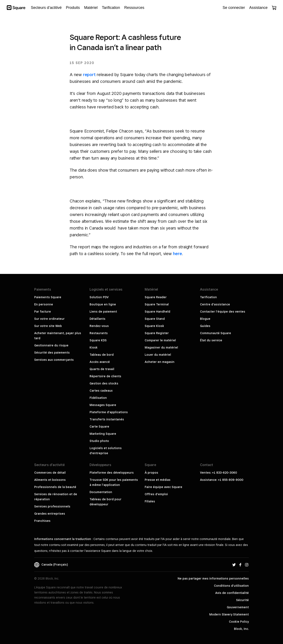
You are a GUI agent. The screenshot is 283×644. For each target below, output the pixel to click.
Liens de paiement (103, 311)
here (177, 253)
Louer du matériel (158, 354)
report (89, 74)
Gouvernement (238, 607)
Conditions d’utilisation (231, 585)
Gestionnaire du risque (51, 345)
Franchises (42, 520)
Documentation (101, 492)
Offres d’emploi (156, 494)
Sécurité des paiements (52, 352)
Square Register (157, 333)
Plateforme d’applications (109, 412)
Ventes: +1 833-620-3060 (218, 472)
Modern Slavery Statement (229, 614)
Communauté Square (215, 333)
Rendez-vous (99, 326)
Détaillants (97, 318)
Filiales (150, 501)
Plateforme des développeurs (112, 472)
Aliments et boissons (50, 479)
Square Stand (155, 318)
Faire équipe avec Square (163, 487)
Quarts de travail (102, 369)
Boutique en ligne (103, 304)
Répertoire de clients (105, 376)
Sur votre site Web (48, 326)
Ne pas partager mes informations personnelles (213, 578)
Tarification (208, 297)
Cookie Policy (239, 621)
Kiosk (94, 347)
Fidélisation (98, 397)
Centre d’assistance (215, 304)
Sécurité (242, 600)
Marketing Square (103, 433)
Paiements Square (47, 297)
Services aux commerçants (54, 359)
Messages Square (103, 405)
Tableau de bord (102, 354)
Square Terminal (157, 304)
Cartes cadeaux (101, 390)
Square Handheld (157, 311)
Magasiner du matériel (161, 347)
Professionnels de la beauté (55, 487)
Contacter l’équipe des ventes (222, 311)
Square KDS (98, 340)
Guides (205, 326)
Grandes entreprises (49, 513)
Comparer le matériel (160, 340)
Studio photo (99, 441)
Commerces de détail (50, 472)
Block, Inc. (241, 628)
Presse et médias (157, 479)
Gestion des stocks (104, 383)
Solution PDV (99, 297)
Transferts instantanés (107, 419)
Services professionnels (52, 506)
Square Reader (156, 297)
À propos (151, 472)
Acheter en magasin (159, 362)
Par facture (42, 311)
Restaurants (99, 333)
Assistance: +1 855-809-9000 (221, 479)
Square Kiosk (154, 326)
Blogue (205, 318)
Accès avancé (100, 362)
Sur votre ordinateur (49, 318)
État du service (211, 340)
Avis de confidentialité (232, 593)
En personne (43, 304)
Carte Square (99, 426)
